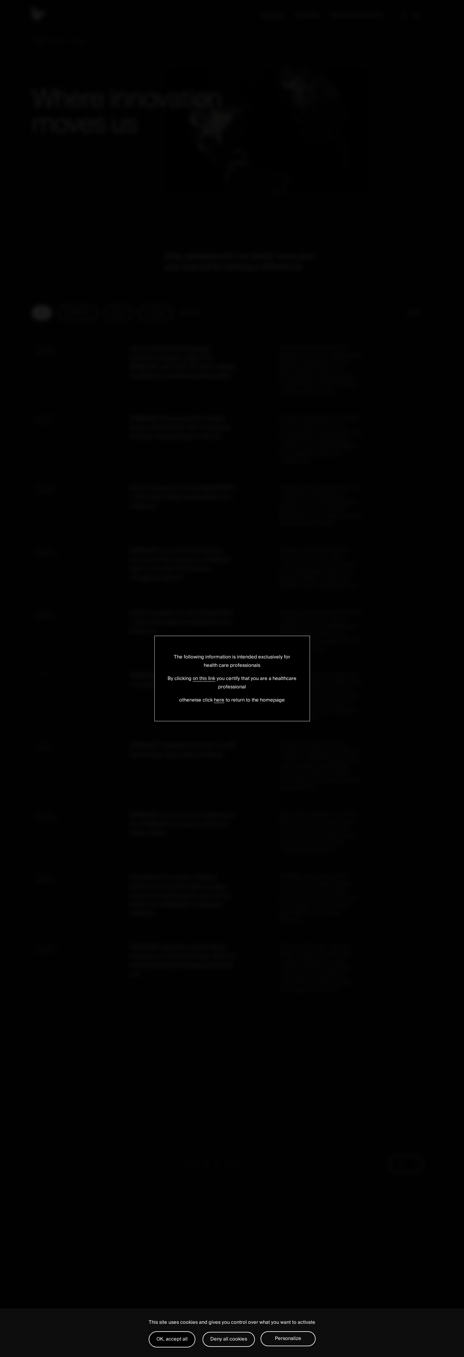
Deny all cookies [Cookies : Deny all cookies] (228, 1339)
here (219, 700)
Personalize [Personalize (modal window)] (288, 1338)
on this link (204, 678)
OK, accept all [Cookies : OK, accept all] (172, 1339)
